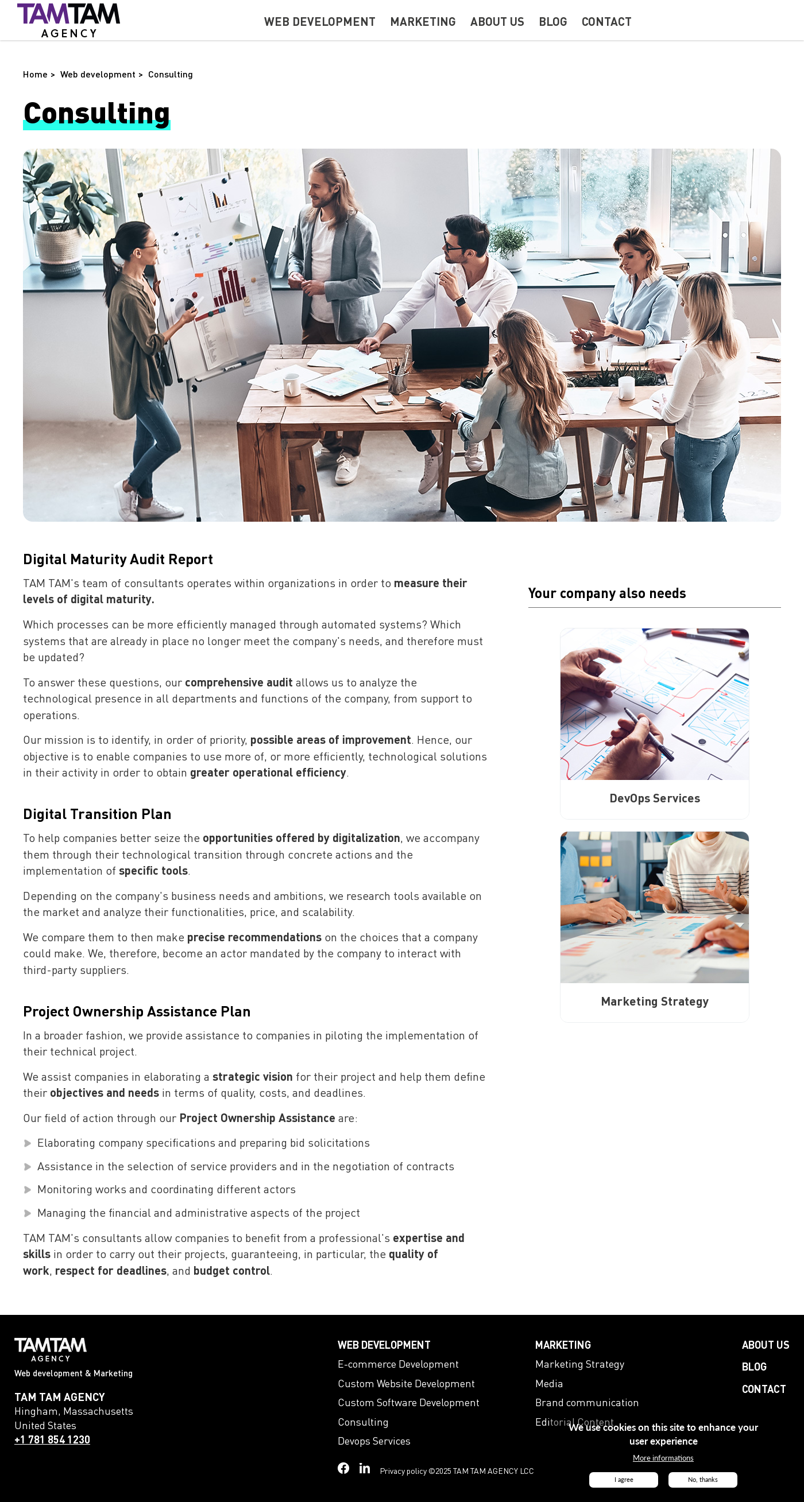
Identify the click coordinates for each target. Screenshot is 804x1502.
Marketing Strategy (579, 1365)
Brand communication (587, 1403)
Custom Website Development (406, 1384)
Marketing (563, 1346)
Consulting (363, 1423)
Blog (754, 1368)
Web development (384, 1346)
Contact (764, 1390)
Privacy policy (403, 1472)
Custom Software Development (409, 1403)
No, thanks (703, 1481)
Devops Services (374, 1442)
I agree (623, 1481)
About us (766, 1346)
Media (549, 1384)
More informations (663, 1460)
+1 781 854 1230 (52, 1440)
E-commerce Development (398, 1365)
